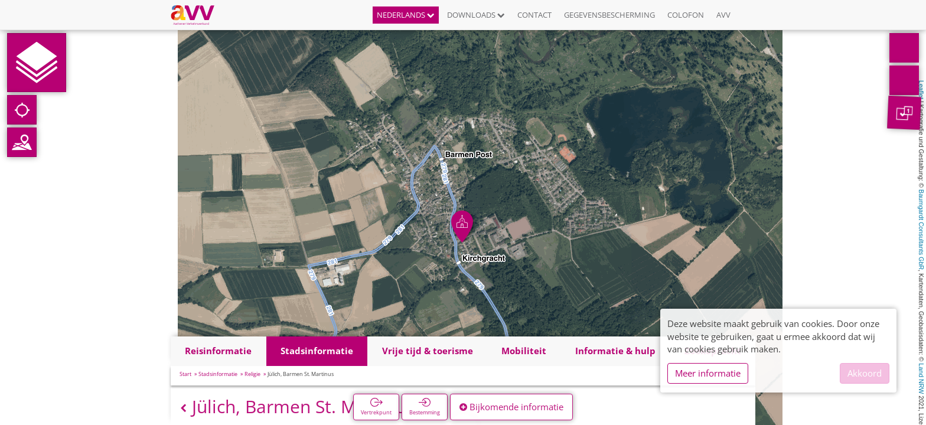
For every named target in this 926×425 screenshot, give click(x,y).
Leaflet (921, 89)
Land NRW (921, 378)
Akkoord (864, 373)
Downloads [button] (476, 14)
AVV (723, 14)
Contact (534, 14)
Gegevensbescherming (609, 14)
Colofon (685, 14)
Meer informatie (708, 373)
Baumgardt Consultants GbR (921, 229)
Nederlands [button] (406, 14)
